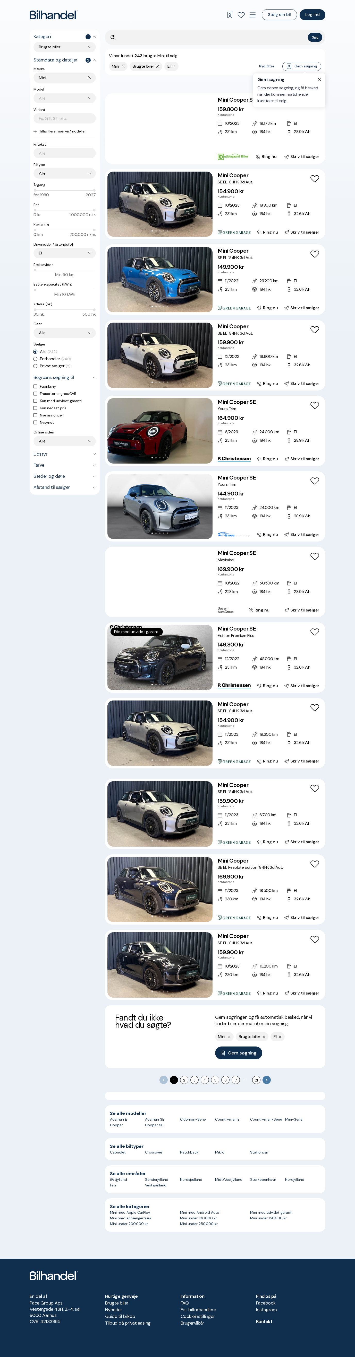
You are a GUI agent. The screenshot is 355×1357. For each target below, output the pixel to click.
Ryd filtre (266, 66)
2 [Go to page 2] (184, 1080)
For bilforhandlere (198, 1309)
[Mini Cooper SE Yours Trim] (215, 431)
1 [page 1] (173, 1080)
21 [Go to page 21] (256, 1080)
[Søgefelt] (212, 37)
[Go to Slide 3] (158, 155)
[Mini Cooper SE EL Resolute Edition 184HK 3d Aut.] (215, 889)
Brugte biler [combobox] (50, 47)
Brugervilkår (192, 1323)
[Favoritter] (241, 15)
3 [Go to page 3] (194, 1080)
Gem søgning (302, 66)
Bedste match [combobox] (296, 83)
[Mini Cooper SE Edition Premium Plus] (215, 657)
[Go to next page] (267, 1080)
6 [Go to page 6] (225, 1080)
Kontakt (264, 1321)
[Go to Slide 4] (162, 155)
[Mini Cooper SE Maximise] (215, 582)
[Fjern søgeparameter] (157, 66)
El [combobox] (40, 253)
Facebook (266, 1303)
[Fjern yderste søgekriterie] (123, 66)
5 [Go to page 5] (215, 1080)
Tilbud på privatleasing (128, 1323)
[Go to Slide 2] (154, 155)
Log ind (312, 14)
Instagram (266, 1309)
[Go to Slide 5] (165, 155)
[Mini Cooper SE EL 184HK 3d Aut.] (215, 204)
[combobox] (67, 78)
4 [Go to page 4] (205, 1080)
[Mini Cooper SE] (215, 128)
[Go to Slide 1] (150, 155)
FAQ (185, 1303)
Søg (315, 37)
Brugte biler (117, 1303)
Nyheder (113, 1309)
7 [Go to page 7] (236, 1080)
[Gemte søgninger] (229, 15)
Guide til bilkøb (120, 1316)
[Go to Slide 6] (169, 155)
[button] (160, 128)
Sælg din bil (279, 14)
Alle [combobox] (42, 173)
